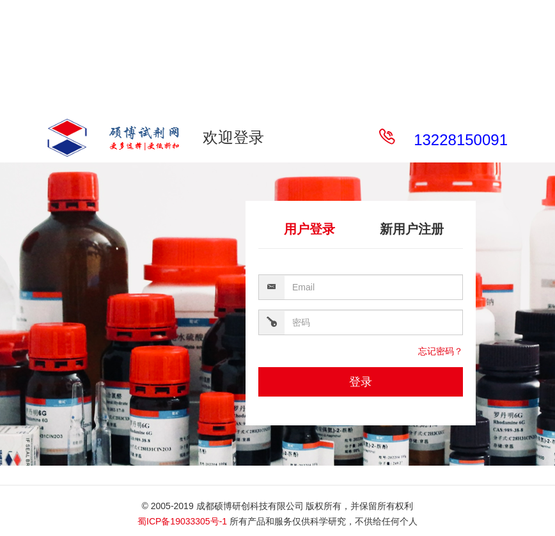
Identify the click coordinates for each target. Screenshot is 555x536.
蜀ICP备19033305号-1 (182, 521)
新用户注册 (412, 229)
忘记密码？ (440, 351)
